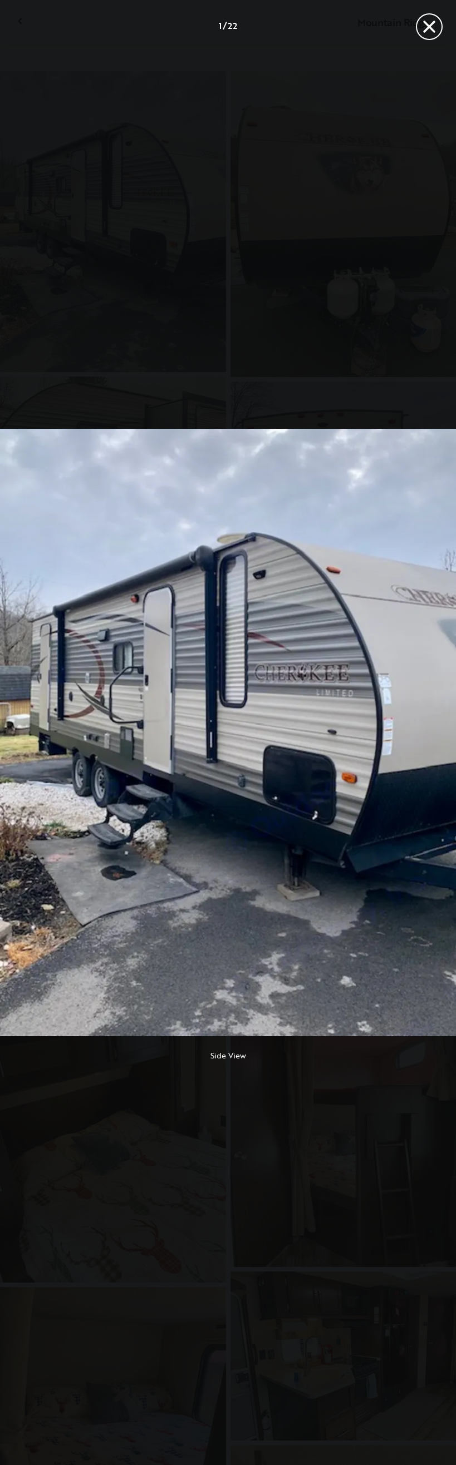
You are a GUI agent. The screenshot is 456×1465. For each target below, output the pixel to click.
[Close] (429, 26)
